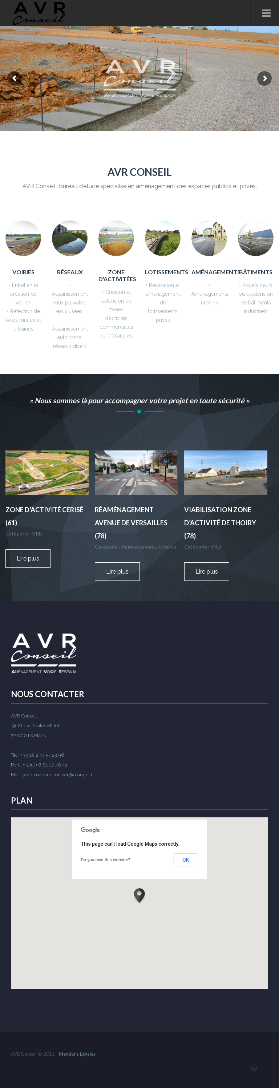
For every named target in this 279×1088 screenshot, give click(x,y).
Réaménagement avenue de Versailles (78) (131, 523)
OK (185, 860)
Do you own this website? (105, 859)
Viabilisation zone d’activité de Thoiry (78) (220, 523)
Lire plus (33, 558)
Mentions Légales (77, 1054)
